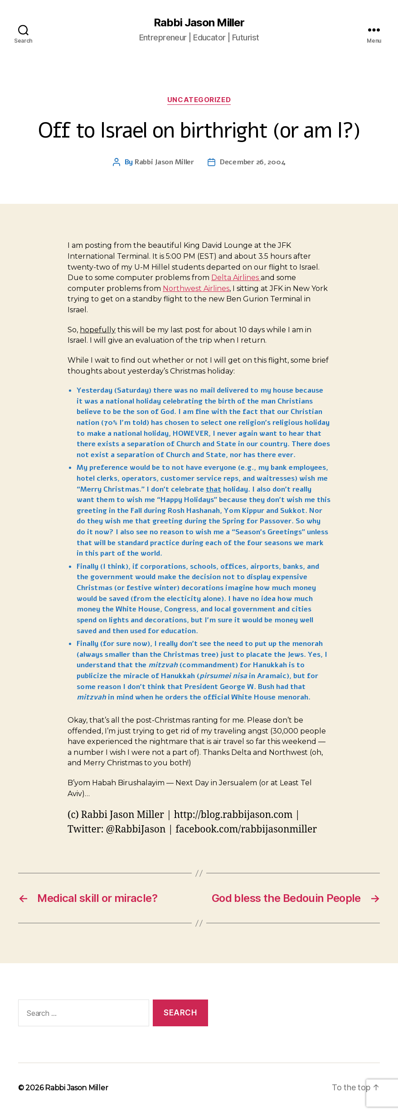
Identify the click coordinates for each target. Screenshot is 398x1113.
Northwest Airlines (196, 288)
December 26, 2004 (252, 162)
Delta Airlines (236, 277)
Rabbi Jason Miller (199, 22)
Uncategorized (199, 100)
